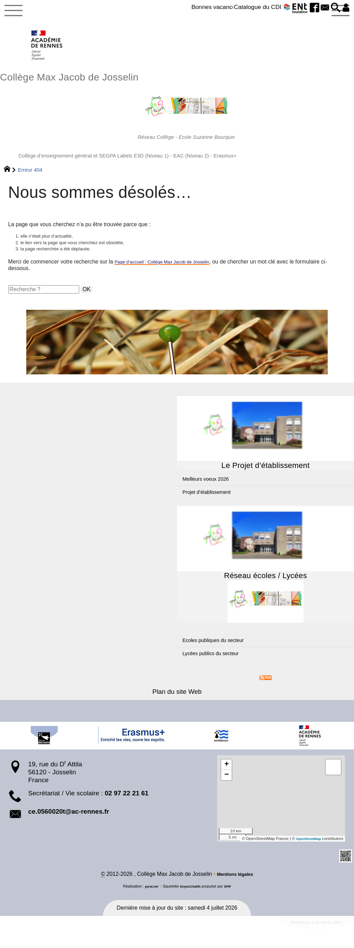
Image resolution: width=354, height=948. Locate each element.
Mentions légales (235, 890)
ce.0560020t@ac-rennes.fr (68, 827)
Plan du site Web (177, 707)
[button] (331, 8)
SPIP (231, 903)
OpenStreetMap (306, 854)
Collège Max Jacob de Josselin (177, 121)
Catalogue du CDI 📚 (248, 6)
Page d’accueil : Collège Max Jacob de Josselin (171, 277)
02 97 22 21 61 (127, 808)
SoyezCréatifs (191, 903)
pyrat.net (149, 903)
